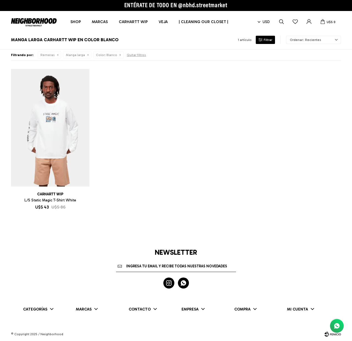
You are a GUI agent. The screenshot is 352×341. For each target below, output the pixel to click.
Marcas (100, 22)
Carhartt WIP (133, 22)
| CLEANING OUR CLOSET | (203, 22)
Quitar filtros (136, 55)
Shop (75, 22)
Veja (163, 22)
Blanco (106, 55)
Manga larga (75, 55)
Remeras (47, 55)
